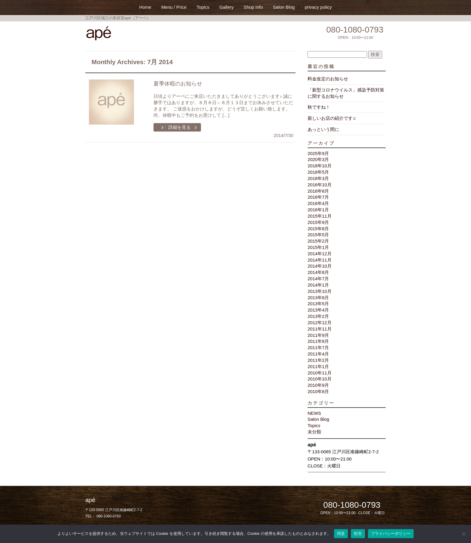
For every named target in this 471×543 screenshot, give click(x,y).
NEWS (314, 413)
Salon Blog (284, 7)
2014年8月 (318, 272)
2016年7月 (318, 197)
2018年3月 (318, 178)
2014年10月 (320, 266)
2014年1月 (318, 285)
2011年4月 (318, 354)
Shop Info (253, 7)
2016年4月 (318, 203)
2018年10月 (320, 165)
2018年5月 (318, 172)
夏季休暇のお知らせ (177, 84)
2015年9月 (318, 222)
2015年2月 (318, 241)
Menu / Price (174, 7)
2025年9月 (318, 153)
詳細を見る (179, 127)
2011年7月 (318, 347)
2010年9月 (318, 385)
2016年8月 (318, 191)
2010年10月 (320, 379)
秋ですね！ (319, 107)
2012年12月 (320, 322)
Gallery (226, 7)
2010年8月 (318, 391)
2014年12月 (320, 253)
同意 (341, 533)
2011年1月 (318, 366)
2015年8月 (318, 228)
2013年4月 (318, 310)
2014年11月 (320, 260)
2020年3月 (318, 159)
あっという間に (323, 129)
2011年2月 (318, 360)
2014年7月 (318, 278)
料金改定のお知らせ (328, 78)
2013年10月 (320, 291)
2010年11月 (320, 373)
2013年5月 (318, 303)
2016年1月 (318, 209)
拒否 (358, 533)
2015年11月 (320, 216)
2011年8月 (318, 341)
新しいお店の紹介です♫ (332, 118)
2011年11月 (320, 329)
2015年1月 (318, 247)
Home (145, 7)
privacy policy (318, 7)
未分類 (314, 432)
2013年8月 (318, 297)
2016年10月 (320, 184)
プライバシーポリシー (391, 533)
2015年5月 (318, 234)
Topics (202, 7)
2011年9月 (318, 335)
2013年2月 (318, 316)
